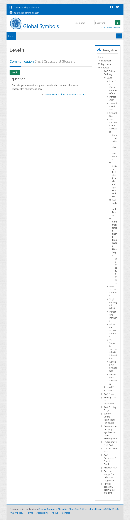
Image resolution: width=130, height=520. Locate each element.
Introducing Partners (113, 316)
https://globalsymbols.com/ (26, 7)
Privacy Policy (16, 513)
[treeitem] (107, 275)
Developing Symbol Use (113, 366)
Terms (30, 513)
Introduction (112, 98)
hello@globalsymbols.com (26, 12)
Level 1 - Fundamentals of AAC (113, 87)
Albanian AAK (110, 467)
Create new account (110, 27)
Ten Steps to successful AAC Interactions (113, 349)
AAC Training (110, 394)
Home (11, 36)
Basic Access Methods (113, 291)
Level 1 (110, 77)
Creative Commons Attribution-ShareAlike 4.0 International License (71, 509)
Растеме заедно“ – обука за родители (109, 476)
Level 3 (110, 390)
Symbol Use (113, 114)
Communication (22, 61)
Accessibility (42, 513)
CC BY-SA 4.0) (112, 509)
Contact (66, 513)
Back (14, 72)
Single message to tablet (113, 304)
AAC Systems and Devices (113, 124)
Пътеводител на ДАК (110, 443)
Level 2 (110, 387)
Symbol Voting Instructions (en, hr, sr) (109, 418)
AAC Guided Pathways (109, 73)
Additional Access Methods (113, 330)
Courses (105, 67)
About (55, 513)
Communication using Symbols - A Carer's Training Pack (110, 432)
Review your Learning (113, 379)
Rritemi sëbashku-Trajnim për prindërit (109, 488)
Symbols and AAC (113, 106)
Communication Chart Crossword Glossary (65, 94)
